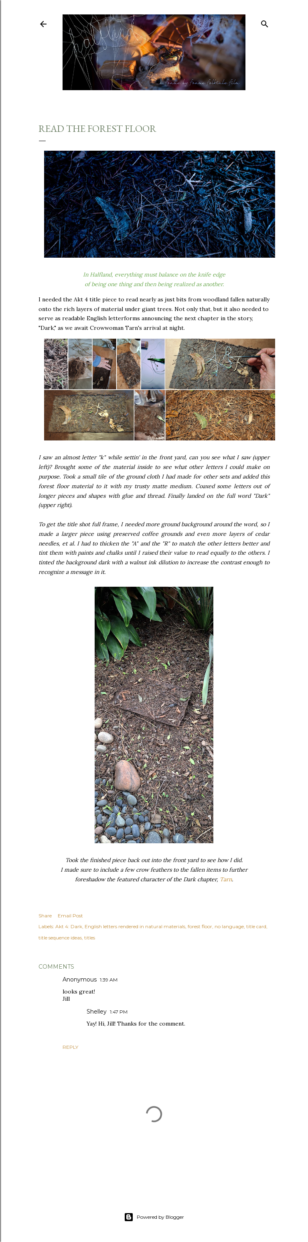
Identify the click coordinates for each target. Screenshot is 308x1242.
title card (256, 926)
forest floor (200, 926)
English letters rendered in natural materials (135, 926)
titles (89, 938)
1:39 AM (109, 980)
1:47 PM (119, 1012)
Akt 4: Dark (68, 926)
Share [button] (45, 916)
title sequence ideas (60, 938)
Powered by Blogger (154, 1217)
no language (229, 926)
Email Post (70, 916)
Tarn (226, 879)
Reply (70, 1047)
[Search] (265, 22)
